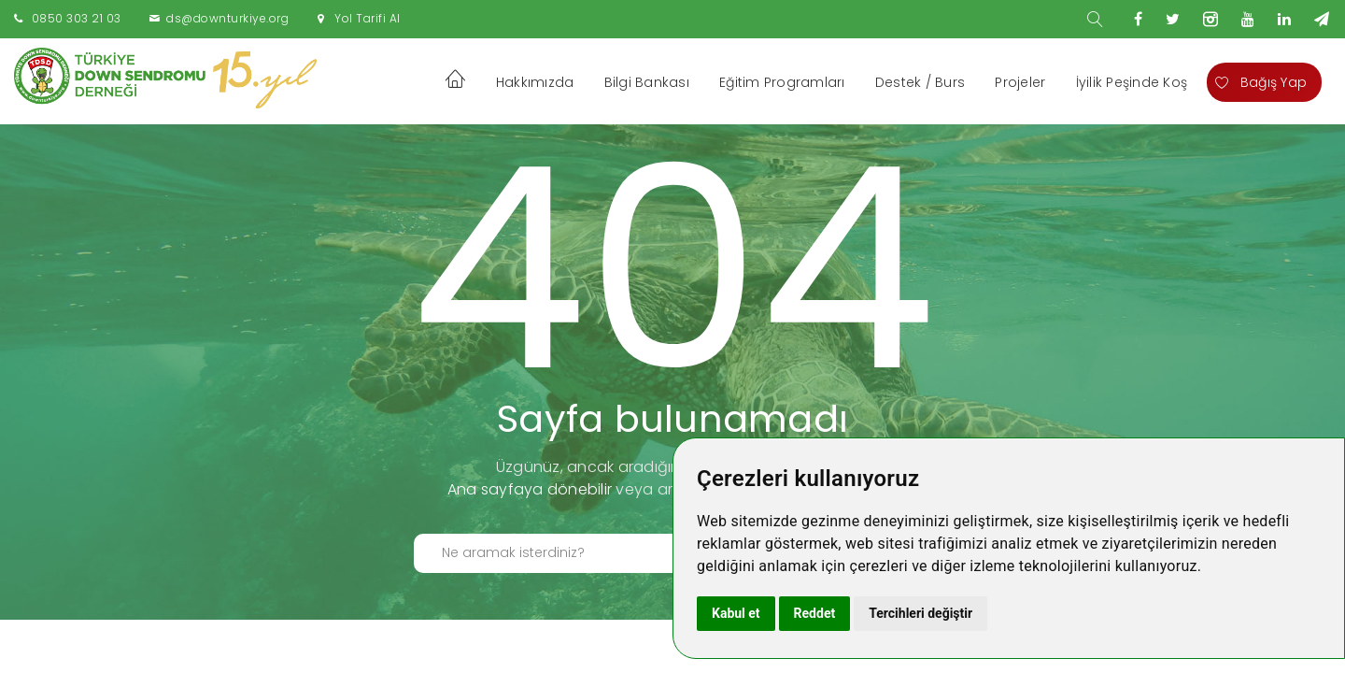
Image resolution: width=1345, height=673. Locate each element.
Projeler (1020, 82)
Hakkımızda (535, 82)
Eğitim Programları (782, 82)
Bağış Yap (1261, 82)
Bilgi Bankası (646, 82)
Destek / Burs (920, 82)
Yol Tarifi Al (367, 18)
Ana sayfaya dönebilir (529, 489)
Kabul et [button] (736, 613)
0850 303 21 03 (76, 18)
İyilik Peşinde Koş (1132, 82)
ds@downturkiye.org (227, 18)
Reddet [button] (815, 613)
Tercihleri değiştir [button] (920, 613)
